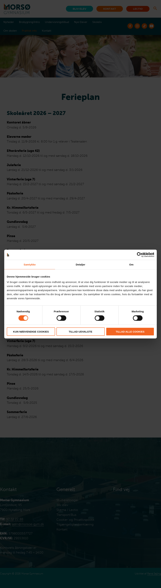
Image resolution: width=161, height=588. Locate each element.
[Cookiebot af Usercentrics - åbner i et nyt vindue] (139, 254)
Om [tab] (131, 264)
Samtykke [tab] (30, 264)
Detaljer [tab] (80, 264)
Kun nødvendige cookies (31, 331)
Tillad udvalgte (80, 331)
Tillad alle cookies (130, 331)
